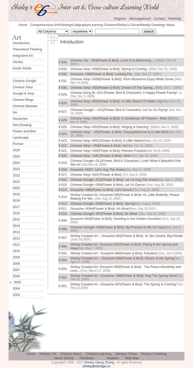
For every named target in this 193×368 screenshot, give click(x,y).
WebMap (174, 18)
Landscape (21, 137)
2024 (16, 163)
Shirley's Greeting (153, 354)
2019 (16, 194)
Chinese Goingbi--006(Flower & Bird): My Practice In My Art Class (117, 227)
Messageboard (140, 18)
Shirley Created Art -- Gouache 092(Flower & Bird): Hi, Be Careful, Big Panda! (126, 236)
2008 (16, 263)
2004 (16, 288)
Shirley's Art (47, 354)
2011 (16, 245)
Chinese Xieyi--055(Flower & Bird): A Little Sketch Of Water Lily (116, 101)
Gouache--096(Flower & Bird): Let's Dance (101, 190)
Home (23, 25)
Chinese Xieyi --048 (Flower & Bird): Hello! (101, 156)
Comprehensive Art (44, 25)
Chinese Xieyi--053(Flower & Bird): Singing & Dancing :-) (111, 127)
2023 (16, 169)
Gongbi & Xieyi (23, 93)
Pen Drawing (22, 125)
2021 (16, 181)
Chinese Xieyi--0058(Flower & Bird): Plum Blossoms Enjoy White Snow (122, 79)
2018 (16, 200)
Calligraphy (80, 25)
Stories (18, 62)
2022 (16, 175)
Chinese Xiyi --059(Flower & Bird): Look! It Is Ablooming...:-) (114, 60)
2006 (16, 276)
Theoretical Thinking (27, 49)
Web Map (132, 358)
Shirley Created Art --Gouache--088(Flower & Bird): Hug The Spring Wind (123, 276)
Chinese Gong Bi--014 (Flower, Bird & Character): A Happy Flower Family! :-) (125, 93)
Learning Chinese (103, 25)
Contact (159, 18)
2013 (16, 232)
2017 (16, 207)
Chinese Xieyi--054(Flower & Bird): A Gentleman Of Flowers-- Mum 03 (121, 118)
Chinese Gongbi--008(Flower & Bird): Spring (102, 203)
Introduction (21, 43)
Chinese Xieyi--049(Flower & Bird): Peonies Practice (108, 150)
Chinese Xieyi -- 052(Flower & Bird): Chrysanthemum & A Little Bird (118, 132)
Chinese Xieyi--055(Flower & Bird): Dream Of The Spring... (112, 87)
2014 (16, 226)
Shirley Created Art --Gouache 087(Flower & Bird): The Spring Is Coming (122, 284)
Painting (65, 25)
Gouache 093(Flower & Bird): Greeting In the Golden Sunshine (116, 219)
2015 (16, 219)
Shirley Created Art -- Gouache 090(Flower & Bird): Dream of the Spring (122, 258)
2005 (17, 282)
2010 (16, 251)
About (170, 25)
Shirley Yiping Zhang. (99, 362)
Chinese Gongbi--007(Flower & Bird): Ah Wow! (104, 214)
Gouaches (20, 118)
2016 (16, 213)
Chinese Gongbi (24, 81)
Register (120, 18)
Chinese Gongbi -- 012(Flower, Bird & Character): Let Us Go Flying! (119, 110)
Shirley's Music (71, 354)
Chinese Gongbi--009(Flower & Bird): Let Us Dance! (108, 185)
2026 (16, 150)
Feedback (87, 358)
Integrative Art (23, 55)
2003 (16, 295)
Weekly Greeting (152, 25)
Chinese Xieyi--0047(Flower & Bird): (96, 174)
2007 (16, 270)
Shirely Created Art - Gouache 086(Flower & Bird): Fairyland (114, 253)
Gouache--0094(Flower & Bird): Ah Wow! (99, 208)
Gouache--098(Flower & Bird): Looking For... (102, 74)
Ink (15, 112)
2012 (16, 238)
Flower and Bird (24, 131)
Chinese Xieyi (23, 87)
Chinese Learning (98, 354)
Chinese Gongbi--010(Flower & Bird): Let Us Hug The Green (114, 179)
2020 (16, 188)
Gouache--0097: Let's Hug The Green (97, 169)
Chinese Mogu (23, 100)
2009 (16, 257)
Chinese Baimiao (25, 106)
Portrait (18, 144)
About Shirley (63, 358)
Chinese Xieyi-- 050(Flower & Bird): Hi (97, 145)
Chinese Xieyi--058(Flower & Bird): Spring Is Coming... (109, 69)
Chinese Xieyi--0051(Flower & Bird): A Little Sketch (107, 140)
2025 (16, 156)
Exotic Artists (22, 68)
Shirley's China (127, 25)
